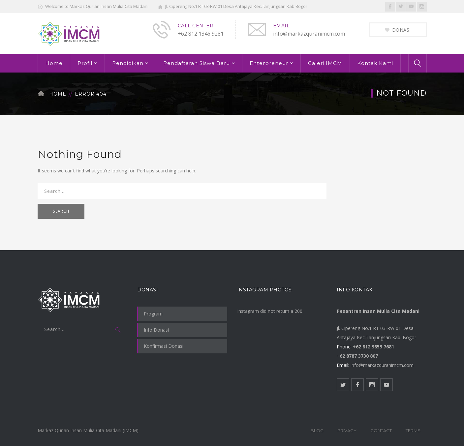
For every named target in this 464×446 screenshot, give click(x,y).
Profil (84, 63)
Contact (381, 430)
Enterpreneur (269, 63)
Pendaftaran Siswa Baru (196, 63)
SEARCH (61, 211)
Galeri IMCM (325, 63)
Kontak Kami (375, 63)
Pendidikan (127, 63)
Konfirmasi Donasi (163, 346)
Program (153, 314)
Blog (317, 430)
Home (54, 63)
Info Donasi (156, 330)
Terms (413, 430)
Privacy (346, 430)
